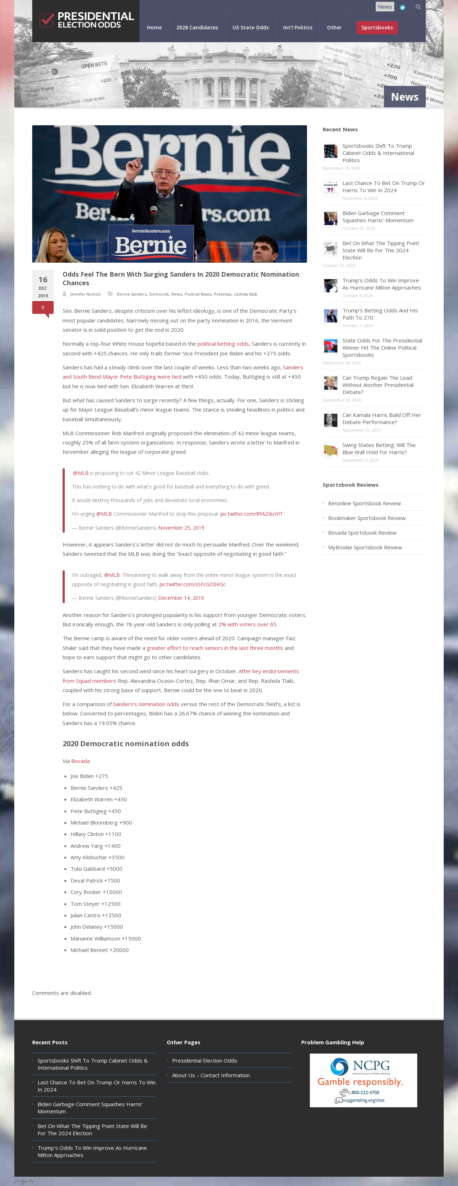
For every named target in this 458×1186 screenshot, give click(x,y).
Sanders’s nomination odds (146, 704)
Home (154, 27)
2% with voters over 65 (247, 624)
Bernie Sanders (131, 294)
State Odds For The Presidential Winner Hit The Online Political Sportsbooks (382, 347)
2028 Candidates (197, 27)
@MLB (81, 473)
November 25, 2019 (181, 527)
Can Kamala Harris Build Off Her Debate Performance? (381, 418)
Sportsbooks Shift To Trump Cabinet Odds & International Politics (378, 153)
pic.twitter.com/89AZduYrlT (251, 513)
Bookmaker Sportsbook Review (367, 517)
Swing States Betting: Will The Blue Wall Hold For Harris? (379, 448)
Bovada (80, 760)
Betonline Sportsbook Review (364, 503)
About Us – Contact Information (211, 1075)
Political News (198, 294)
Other (334, 27)
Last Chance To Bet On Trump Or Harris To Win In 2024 (383, 186)
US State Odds (251, 27)
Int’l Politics (297, 27)
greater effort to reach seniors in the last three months (215, 647)
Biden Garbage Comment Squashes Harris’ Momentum (378, 216)
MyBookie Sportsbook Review (365, 547)
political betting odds (223, 343)
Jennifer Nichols (85, 294)
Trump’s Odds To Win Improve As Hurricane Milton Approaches (381, 284)
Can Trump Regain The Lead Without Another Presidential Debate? (378, 384)
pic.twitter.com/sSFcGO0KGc (193, 584)
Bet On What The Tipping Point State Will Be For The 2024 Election (380, 250)
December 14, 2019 (181, 597)
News (385, 6)
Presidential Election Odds (204, 1060)
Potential (222, 294)
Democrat (159, 294)
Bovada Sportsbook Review (362, 532)
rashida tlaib (245, 294)
